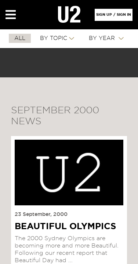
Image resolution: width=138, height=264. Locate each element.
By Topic (53, 38)
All (19, 38)
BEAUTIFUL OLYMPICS (65, 226)
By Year (103, 38)
